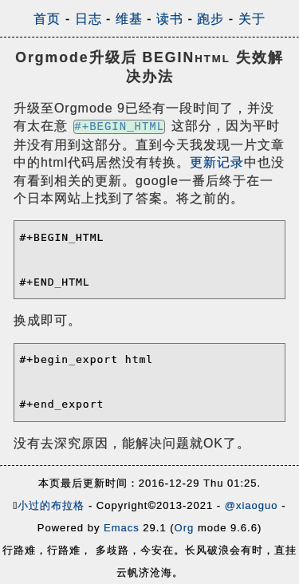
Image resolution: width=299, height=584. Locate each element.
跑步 (210, 19)
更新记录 (217, 162)
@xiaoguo (251, 505)
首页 (47, 19)
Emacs (122, 528)
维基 (129, 19)
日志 (88, 19)
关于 (252, 19)
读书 (169, 19)
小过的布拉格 (51, 505)
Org (185, 528)
